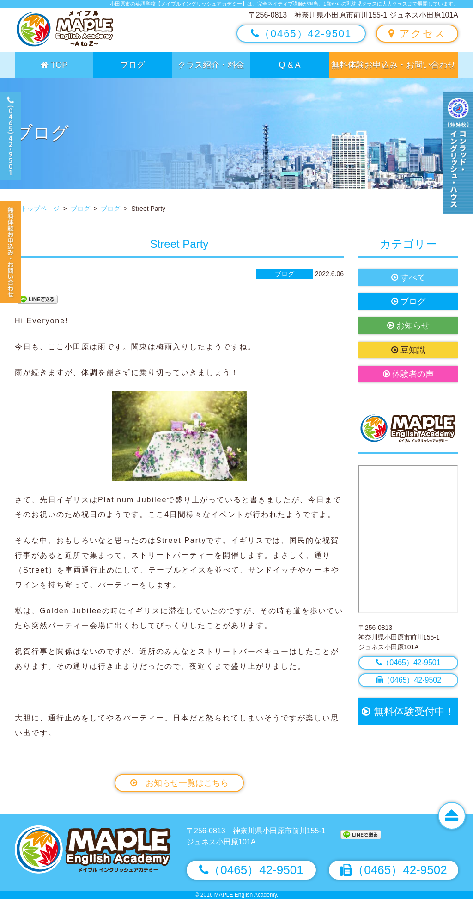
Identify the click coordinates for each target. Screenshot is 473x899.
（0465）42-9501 (301, 33)
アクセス (416, 33)
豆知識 (408, 350)
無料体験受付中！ (408, 711)
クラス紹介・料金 (211, 64)
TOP (54, 64)
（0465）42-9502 (408, 680)
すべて (408, 277)
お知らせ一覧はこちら (179, 783)
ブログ (132, 64)
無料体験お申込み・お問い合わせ (393, 64)
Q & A (289, 64)
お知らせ (408, 325)
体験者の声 (408, 374)
